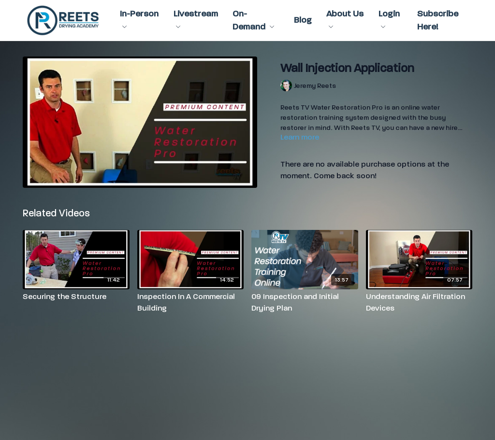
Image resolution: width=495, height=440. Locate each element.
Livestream (196, 18)
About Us (345, 18)
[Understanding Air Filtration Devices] (419, 302)
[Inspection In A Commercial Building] (190, 302)
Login (389, 18)
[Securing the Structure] (76, 296)
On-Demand (254, 20)
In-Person (139, 18)
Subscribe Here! (437, 20)
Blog (303, 20)
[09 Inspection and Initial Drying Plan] (304, 302)
